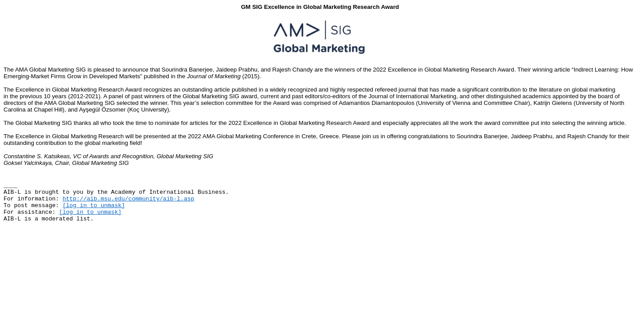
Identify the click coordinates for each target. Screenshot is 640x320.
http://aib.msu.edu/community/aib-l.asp (128, 199)
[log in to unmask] (94, 205)
